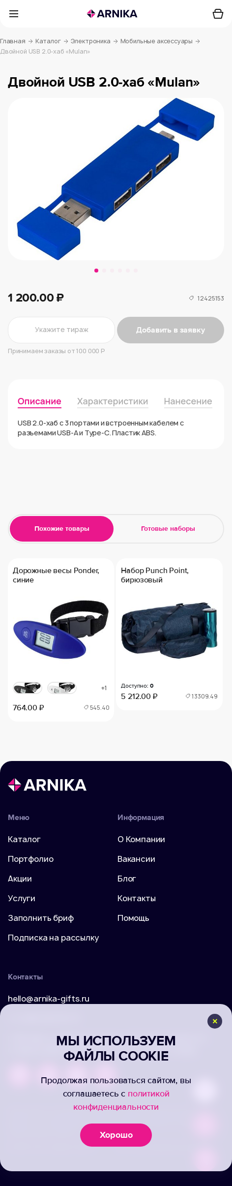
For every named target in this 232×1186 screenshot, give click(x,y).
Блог (126, 878)
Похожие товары (61, 528)
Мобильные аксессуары (160, 41)
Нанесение (188, 401)
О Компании (141, 839)
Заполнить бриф (41, 917)
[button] (96, 271)
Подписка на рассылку (53, 937)
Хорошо (116, 1134)
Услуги (21, 898)
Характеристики (112, 401)
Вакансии (136, 858)
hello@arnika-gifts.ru (48, 998)
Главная (16, 41)
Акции (20, 878)
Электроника (94, 41)
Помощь (133, 917)
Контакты (136, 898)
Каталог (51, 41)
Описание (39, 401)
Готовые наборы (168, 528)
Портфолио (30, 858)
